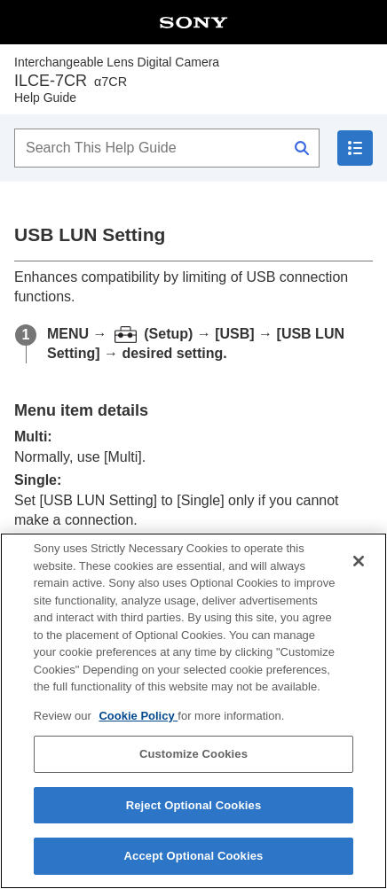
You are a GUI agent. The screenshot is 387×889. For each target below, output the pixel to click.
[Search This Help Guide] (167, 148)
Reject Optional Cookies (194, 810)
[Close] (358, 566)
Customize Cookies (193, 759)
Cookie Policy (138, 721)
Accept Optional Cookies (194, 862)
